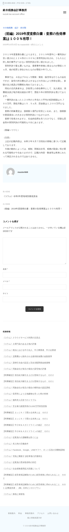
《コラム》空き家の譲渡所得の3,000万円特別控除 (25, 406)
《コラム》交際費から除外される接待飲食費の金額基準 (27, 356)
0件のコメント (37, 45)
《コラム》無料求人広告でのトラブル (19, 400)
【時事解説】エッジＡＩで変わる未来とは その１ (25, 419)
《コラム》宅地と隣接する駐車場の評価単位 (22, 456)
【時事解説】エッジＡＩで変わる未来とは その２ (25, 412)
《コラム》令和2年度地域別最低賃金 (20, 196)
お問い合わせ (52, 513)
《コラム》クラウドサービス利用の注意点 (21, 338)
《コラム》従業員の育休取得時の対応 (19, 462)
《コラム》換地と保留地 (13, 494)
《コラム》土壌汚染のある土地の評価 (19, 344)
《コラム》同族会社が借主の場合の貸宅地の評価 (24, 369)
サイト (5, 293)
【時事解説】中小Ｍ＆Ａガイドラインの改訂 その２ (26, 425)
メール (6, 281)
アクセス (41, 513)
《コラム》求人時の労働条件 (15, 444)
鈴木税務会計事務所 (15, 10)
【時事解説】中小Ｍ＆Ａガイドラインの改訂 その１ (26, 431)
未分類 (23, 28)
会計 (16, 28)
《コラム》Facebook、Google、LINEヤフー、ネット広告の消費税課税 (34, 450)
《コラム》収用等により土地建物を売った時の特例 (25, 394)
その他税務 (8, 28)
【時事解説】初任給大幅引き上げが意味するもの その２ (28, 375)
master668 (24, 45)
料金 (20, 513)
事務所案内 (29, 513)
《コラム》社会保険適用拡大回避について (21, 469)
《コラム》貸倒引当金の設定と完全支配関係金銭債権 (26, 363)
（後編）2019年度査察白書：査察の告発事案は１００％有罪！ (32, 208)
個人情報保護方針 (34, 518)
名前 (5, 269)
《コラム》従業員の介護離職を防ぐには (20, 437)
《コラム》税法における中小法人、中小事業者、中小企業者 (29, 350)
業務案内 (11, 513)
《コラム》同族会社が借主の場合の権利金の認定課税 (26, 388)
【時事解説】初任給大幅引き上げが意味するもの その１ (28, 381)
